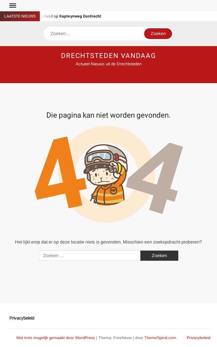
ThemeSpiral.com (160, 337)
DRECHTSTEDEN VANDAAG (108, 56)
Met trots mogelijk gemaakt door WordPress (55, 337)
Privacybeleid (21, 318)
